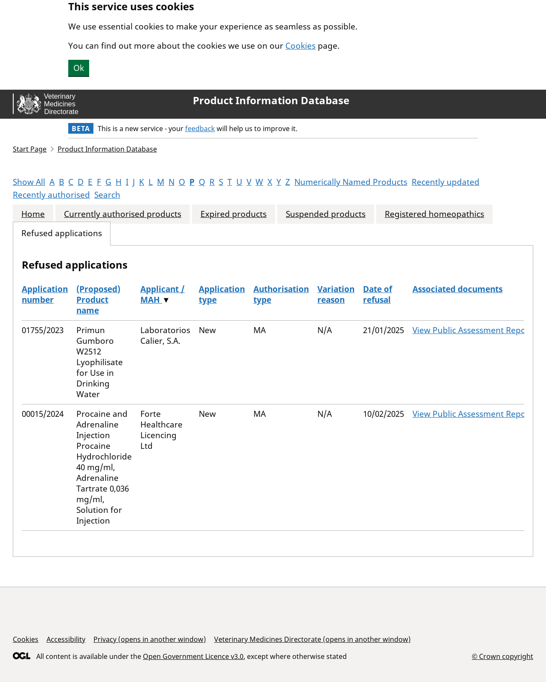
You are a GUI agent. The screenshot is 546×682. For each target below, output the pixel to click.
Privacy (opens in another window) (149, 639)
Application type (222, 294)
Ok (78, 67)
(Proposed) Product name (98, 300)
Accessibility (65, 639)
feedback (200, 128)
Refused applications (61, 233)
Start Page (29, 149)
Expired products (233, 214)
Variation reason (335, 294)
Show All (29, 181)
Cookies (300, 45)
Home (33, 214)
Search (107, 194)
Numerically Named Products (350, 181)
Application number (45, 294)
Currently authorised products (122, 214)
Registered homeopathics (434, 214)
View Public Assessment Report (472, 330)
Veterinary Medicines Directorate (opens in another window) (312, 639)
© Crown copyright (502, 656)
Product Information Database (271, 100)
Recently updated (445, 181)
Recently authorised (51, 194)
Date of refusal (377, 294)
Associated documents (457, 289)
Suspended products (326, 214)
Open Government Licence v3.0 (193, 656)
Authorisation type (281, 294)
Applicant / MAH (162, 294)
